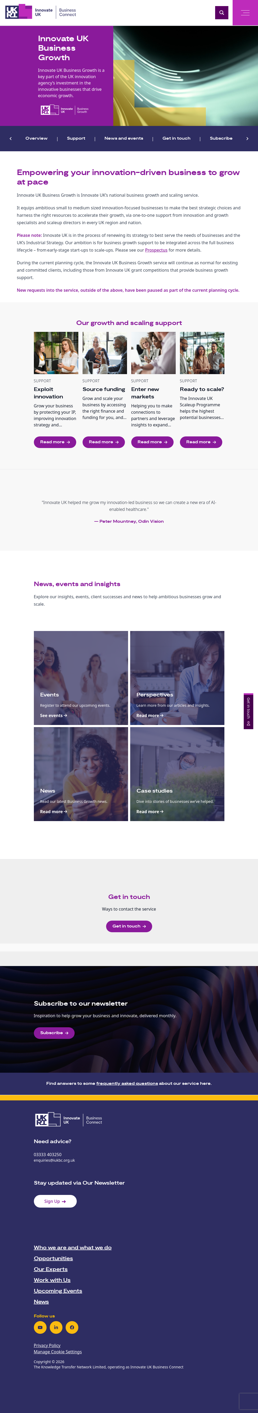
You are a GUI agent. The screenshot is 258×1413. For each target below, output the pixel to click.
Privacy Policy (47, 1345)
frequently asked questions (127, 1083)
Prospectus (156, 250)
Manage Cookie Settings (58, 1352)
